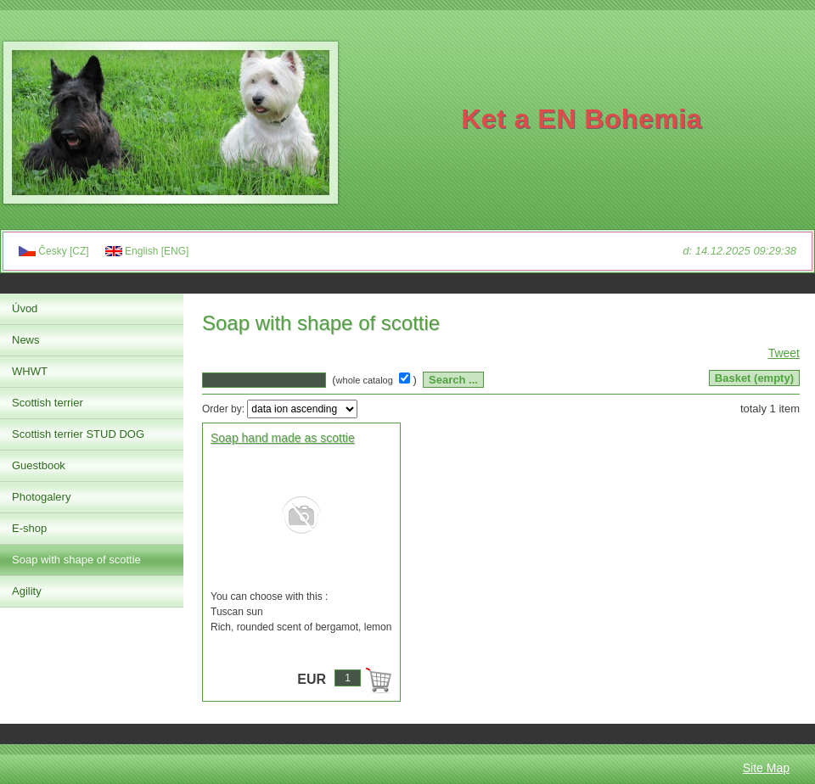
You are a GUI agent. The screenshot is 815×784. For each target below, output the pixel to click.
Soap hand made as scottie (283, 438)
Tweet (784, 353)
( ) (376, 379)
